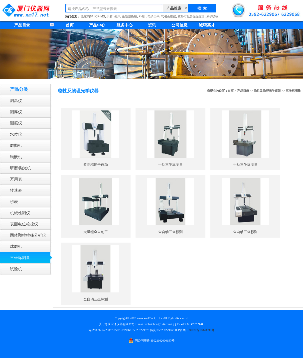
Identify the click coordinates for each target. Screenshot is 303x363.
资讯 (152, 25)
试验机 (16, 269)
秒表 (14, 201)
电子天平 (153, 16)
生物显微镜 (129, 16)
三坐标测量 (20, 258)
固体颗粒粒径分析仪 (28, 235)
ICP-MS (100, 16)
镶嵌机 (16, 157)
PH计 (142, 16)
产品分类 (19, 89)
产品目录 (243, 90)
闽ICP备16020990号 (201, 330)
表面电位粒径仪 (24, 224)
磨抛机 (16, 145)
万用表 (16, 179)
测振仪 (16, 123)
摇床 (117, 16)
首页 (70, 25)
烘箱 (110, 16)
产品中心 (97, 25)
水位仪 (16, 134)
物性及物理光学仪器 (267, 90)
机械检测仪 (20, 213)
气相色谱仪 (168, 16)
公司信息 (179, 25)
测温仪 (16, 100)
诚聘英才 (207, 25)
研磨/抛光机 (20, 168)
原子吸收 (212, 16)
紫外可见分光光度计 (191, 16)
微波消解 (87, 16)
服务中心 (125, 25)
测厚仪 (16, 112)
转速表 (16, 190)
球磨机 (16, 246)
